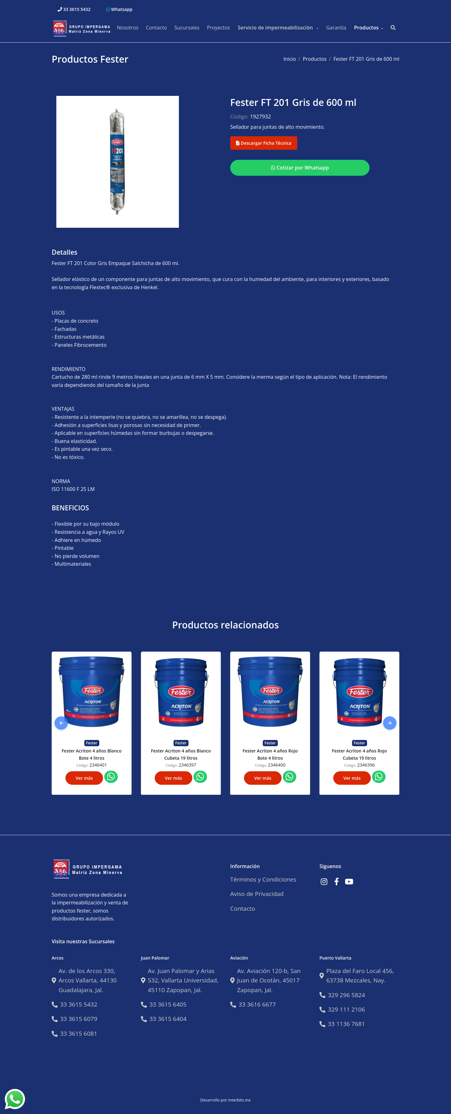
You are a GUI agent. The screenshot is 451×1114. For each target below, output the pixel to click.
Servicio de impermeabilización (276, 27)
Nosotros (127, 27)
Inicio (289, 58)
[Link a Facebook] (336, 881)
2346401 (98, 765)
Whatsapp (119, 9)
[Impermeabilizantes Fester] (83, 28)
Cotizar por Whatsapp (300, 167)
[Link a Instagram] (323, 881)
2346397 (187, 765)
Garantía (336, 27)
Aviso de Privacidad (257, 894)
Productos (366, 27)
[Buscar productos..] (393, 27)
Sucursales (187, 27)
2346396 (366, 765)
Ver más (84, 778)
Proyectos (218, 27)
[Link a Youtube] (349, 881)
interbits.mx (239, 1100)
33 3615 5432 (74, 9)
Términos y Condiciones (263, 879)
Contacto (156, 27)
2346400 (277, 765)
